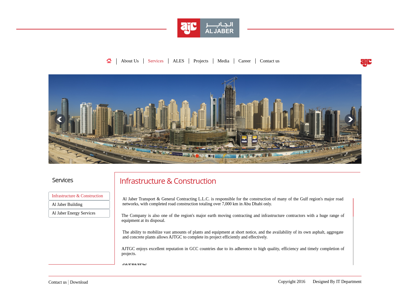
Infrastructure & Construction (77, 196)
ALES (178, 60)
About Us (130, 60)
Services (156, 60)
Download (79, 282)
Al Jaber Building (67, 204)
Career (244, 60)
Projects (200, 60)
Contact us (270, 60)
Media (223, 60)
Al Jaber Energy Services (73, 213)
